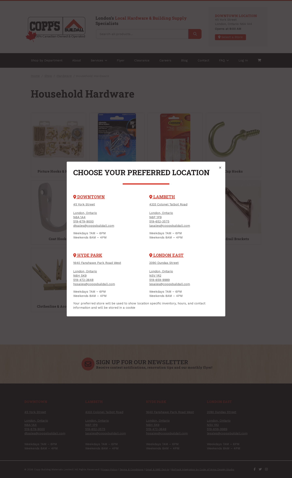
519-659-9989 (159, 280)
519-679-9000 (83, 221)
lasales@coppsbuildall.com (169, 226)
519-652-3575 (159, 221)
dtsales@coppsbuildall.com (93, 226)
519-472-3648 (83, 280)
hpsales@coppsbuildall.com (94, 284)
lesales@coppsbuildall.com (169, 284)
